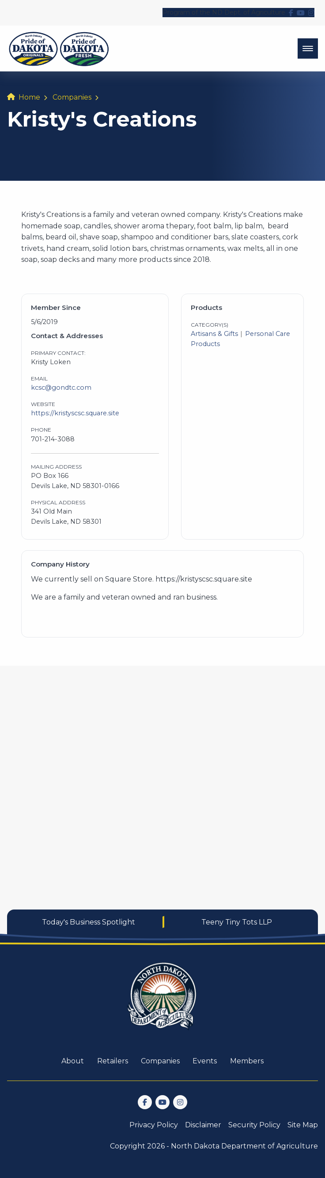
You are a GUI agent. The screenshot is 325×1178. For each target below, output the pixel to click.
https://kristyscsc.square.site (75, 413)
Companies (72, 97)
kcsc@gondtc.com (61, 387)
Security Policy (254, 1125)
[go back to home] (162, 1001)
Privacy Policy (153, 1125)
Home (29, 97)
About (72, 1061)
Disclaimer (203, 1125)
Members (247, 1061)
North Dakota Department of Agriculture (244, 1146)
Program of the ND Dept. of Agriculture (223, 12)
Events (205, 1061)
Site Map (302, 1125)
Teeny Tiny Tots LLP (236, 922)
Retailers (112, 1061)
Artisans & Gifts (214, 334)
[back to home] (59, 48)
